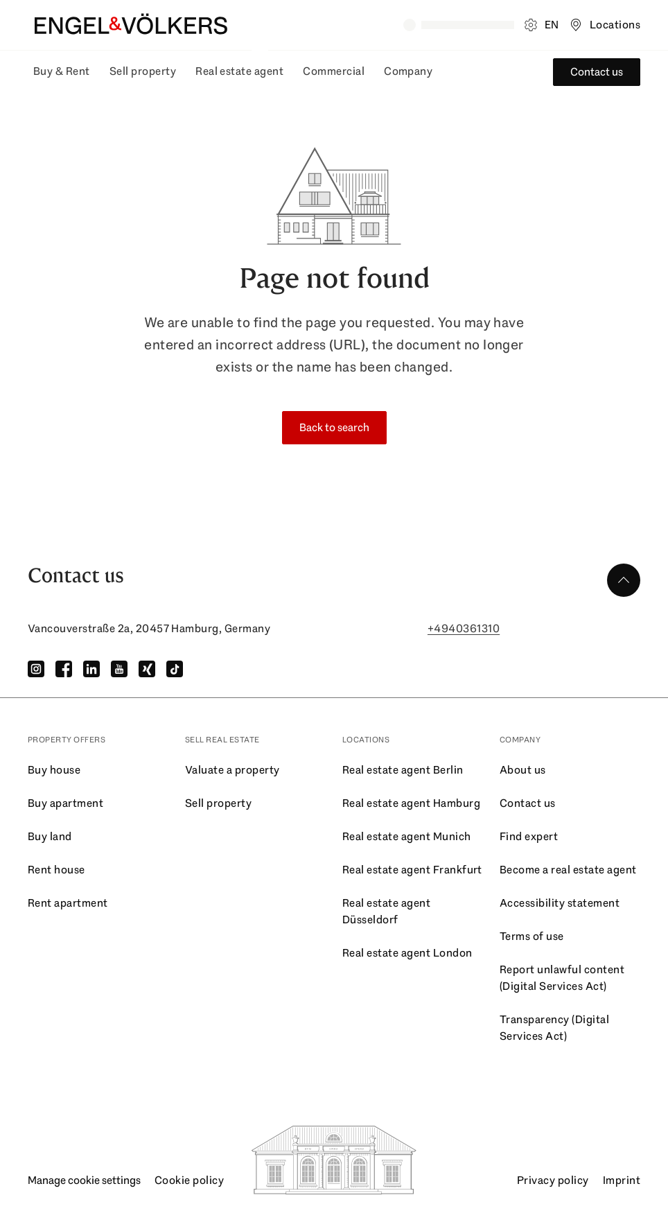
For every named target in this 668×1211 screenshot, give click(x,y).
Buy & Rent (61, 71)
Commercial (333, 71)
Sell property (142, 71)
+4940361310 (464, 628)
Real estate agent (239, 71)
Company (408, 71)
